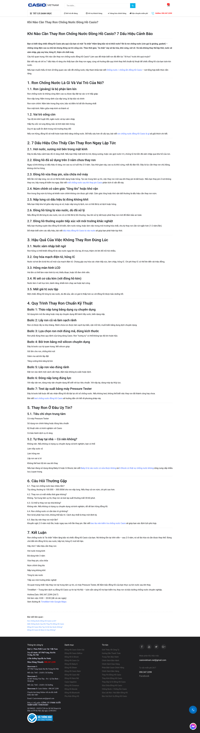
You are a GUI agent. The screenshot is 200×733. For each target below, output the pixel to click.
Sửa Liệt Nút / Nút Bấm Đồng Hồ (115, 693)
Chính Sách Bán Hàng (110, 671)
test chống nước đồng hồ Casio (48, 398)
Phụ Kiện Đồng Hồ (72, 696)
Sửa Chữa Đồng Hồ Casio (112, 685)
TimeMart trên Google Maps (53, 602)
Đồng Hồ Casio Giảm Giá (74, 650)
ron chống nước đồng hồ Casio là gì (133, 133)
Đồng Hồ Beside (71, 689)
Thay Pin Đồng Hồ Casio (111, 675)
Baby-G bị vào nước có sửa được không (98, 468)
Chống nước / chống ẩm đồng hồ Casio (124, 70)
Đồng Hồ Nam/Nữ (72, 678)
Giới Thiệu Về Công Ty (110, 650)
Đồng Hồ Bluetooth (72, 693)
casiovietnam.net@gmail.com (152, 660)
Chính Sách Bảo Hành (110, 660)
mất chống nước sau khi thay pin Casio (84, 182)
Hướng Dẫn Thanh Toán (111, 653)
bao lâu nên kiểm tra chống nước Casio (108, 523)
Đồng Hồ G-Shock (72, 657)
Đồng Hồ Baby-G (71, 664)
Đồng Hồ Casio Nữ (72, 675)
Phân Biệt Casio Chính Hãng (113, 668)
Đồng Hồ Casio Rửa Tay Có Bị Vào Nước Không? (45, 627)
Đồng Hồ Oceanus (72, 685)
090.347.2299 (145, 672)
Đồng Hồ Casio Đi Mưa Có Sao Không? (41, 630)
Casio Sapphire (71, 682)
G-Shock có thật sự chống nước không (136, 468)
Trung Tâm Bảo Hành (110, 657)
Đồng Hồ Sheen (71, 668)
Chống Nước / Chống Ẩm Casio (114, 689)
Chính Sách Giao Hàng (111, 664)
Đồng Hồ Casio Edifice (73, 653)
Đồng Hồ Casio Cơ (72, 660)
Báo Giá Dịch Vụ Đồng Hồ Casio (114, 696)
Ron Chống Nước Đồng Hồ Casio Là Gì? (41, 621)
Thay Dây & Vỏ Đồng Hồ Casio (114, 682)
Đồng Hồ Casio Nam (73, 671)
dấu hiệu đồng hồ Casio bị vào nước (79, 230)
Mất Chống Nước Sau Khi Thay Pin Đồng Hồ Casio (45, 624)
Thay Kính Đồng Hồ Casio (112, 678)
